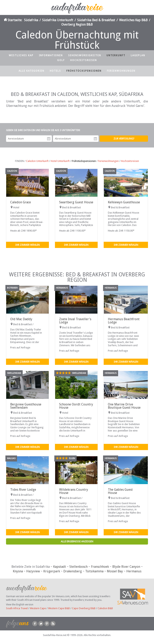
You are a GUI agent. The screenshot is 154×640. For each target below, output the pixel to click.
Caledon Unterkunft (37, 161)
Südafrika (31, 20)
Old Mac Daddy (21, 319)
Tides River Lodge (23, 490)
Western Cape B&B (59, 608)
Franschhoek (100, 567)
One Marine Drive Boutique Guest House (124, 405)
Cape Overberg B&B (83, 608)
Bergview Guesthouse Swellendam (25, 405)
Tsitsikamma (94, 571)
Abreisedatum (95, 138)
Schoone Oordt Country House (76, 405)
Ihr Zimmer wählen (27, 244)
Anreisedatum (48, 138)
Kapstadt (59, 567)
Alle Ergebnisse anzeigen (77, 541)
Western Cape (38, 608)
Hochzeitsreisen (83, 60)
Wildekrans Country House (73, 491)
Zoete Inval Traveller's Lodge (75, 320)
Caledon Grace (20, 202)
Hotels (55, 70)
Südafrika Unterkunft (57, 20)
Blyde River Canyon (126, 567)
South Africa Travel (17, 608)
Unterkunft (115, 55)
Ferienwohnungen (121, 70)
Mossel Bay (115, 571)
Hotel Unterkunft (60, 161)
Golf (61, 60)
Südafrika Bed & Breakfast (96, 20)
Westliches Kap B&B (133, 20)
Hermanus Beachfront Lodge (124, 320)
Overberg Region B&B (77, 24)
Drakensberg (72, 571)
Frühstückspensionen (83, 70)
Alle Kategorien (31, 70)
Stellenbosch (78, 567)
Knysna (18, 571)
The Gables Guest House (120, 491)
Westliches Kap (21, 55)
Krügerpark (51, 571)
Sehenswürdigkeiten (84, 55)
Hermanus (133, 571)
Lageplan (138, 55)
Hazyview (33, 571)
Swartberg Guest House (76, 202)
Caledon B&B (105, 608)
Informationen (51, 55)
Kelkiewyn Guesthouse (124, 202)
